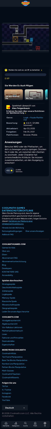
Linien (4, 334)
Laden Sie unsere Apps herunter (15, 311)
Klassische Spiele (9, 301)
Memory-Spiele (8, 298)
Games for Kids (8, 248)
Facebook (6, 397)
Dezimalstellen (8, 341)
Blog (4, 265)
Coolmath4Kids (9, 353)
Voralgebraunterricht (11, 320)
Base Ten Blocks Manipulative (14, 360)
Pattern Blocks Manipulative (14, 367)
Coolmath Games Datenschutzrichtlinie (17, 209)
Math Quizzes (8, 371)
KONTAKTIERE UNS (10, 272)
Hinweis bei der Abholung (13, 228)
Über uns (6, 251)
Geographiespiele (9, 308)
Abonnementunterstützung (14, 261)
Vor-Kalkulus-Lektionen (12, 327)
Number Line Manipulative (13, 364)
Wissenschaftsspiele (11, 305)
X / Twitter (6, 390)
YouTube (6, 400)
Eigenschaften (8, 345)
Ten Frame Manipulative (12, 357)
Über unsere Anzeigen (34, 231)
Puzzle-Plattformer (33, 118)
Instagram (6, 393)
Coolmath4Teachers (11, 374)
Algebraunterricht (10, 324)
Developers (7, 268)
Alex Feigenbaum (21, 108)
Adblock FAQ (7, 234)
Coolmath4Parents (10, 377)
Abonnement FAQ (10, 258)
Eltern (4, 254)
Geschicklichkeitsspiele (12, 287)
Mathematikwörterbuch (12, 331)
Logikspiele (7, 294)
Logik (26, 117)
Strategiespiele (8, 284)
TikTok (5, 386)
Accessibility (7, 275)
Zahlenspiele (7, 291)
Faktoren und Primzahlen (12, 338)
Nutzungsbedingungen (12, 231)
